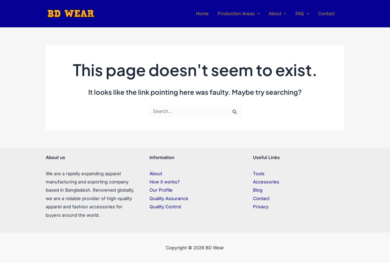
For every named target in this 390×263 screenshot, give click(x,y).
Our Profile (161, 190)
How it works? (164, 181)
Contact (261, 198)
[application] (257, 13)
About (155, 173)
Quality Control (165, 206)
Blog (257, 190)
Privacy (261, 206)
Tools (259, 173)
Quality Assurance (168, 198)
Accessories (266, 181)
